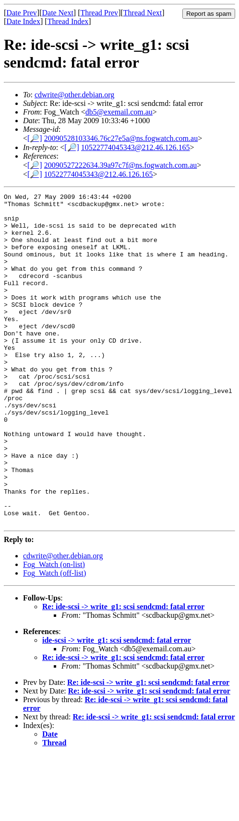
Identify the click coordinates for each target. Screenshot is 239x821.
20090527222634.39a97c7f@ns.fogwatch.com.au (120, 165)
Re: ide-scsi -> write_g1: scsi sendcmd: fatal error (123, 673)
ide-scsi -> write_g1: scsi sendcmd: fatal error (116, 706)
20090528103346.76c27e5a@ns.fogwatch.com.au (121, 138)
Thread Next (142, 13)
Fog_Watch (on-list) (54, 630)
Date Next (57, 13)
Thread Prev (99, 13)
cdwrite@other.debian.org (74, 95)
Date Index (23, 21)
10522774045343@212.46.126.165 (135, 147)
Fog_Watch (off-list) (54, 639)
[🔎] (34, 138)
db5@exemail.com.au (119, 112)
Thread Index (68, 21)
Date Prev (21, 13)
